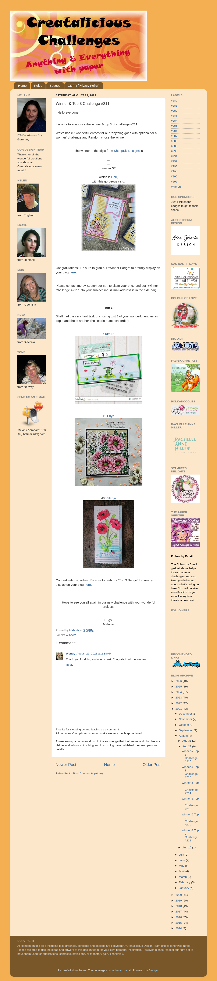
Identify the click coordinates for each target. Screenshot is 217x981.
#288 (174, 141)
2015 (179, 922)
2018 (179, 906)
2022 (179, 703)
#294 (174, 171)
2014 (179, 928)
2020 (179, 894)
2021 (179, 708)
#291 (174, 156)
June (182, 860)
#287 (174, 135)
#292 (174, 161)
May (182, 865)
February (185, 882)
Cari (114, 177)
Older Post (152, 764)
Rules (38, 85)
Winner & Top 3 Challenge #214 (190, 788)
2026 (179, 681)
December (186, 713)
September (186, 730)
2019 (179, 900)
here (73, 272)
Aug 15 (187, 847)
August (184, 735)
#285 (174, 125)
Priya (110, 416)
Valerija (111, 498)
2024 (179, 692)
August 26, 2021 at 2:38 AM (94, 653)
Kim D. (110, 334)
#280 (174, 100)
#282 (174, 110)
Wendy (70, 653)
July (182, 854)
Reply (69, 664)
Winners (71, 635)
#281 (174, 105)
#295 (174, 176)
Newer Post (66, 764)
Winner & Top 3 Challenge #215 (190, 772)
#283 (174, 115)
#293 (174, 166)
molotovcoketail (121, 970)
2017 (179, 911)
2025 (179, 686)
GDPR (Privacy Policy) (84, 85)
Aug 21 (187, 746)
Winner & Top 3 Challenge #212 (190, 819)
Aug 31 (187, 740)
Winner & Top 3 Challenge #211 (190, 835)
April (182, 871)
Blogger (154, 970)
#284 (174, 120)
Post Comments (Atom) (88, 773)
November (186, 719)
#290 (174, 151)
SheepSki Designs (127, 150)
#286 (174, 130)
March (183, 876)
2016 (179, 917)
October (184, 724)
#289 (174, 146)
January (184, 887)
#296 (174, 181)
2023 (179, 697)
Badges (55, 85)
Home (22, 85)
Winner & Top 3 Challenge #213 (190, 804)
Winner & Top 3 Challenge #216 (190, 756)
